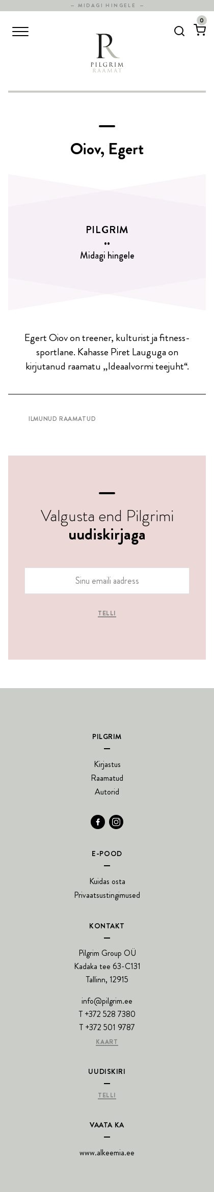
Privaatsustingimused (107, 895)
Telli (107, 613)
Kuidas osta (107, 881)
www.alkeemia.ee (107, 1152)
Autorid (107, 792)
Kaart (107, 1042)
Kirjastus (107, 764)
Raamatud (107, 778)
